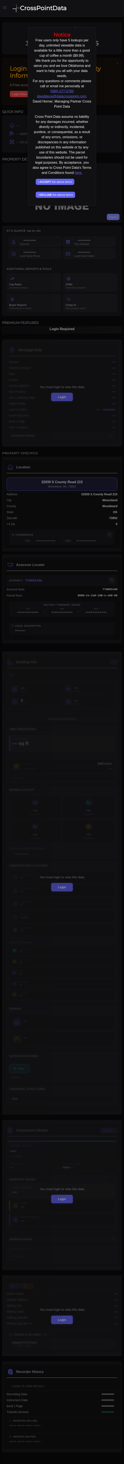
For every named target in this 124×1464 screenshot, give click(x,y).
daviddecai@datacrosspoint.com (61, 96)
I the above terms (55, 181)
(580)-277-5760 (62, 91)
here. (78, 173)
